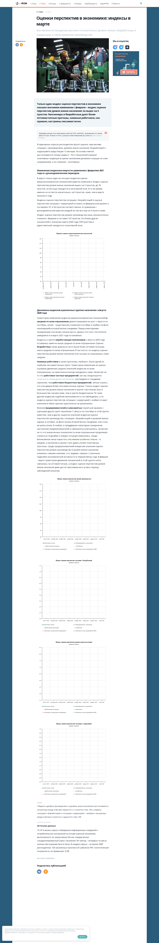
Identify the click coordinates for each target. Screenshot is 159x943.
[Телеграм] (115, 47)
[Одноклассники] (21, 44)
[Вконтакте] (17, 44)
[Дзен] (127, 47)
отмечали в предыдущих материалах (55, 379)
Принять (82, 937)
